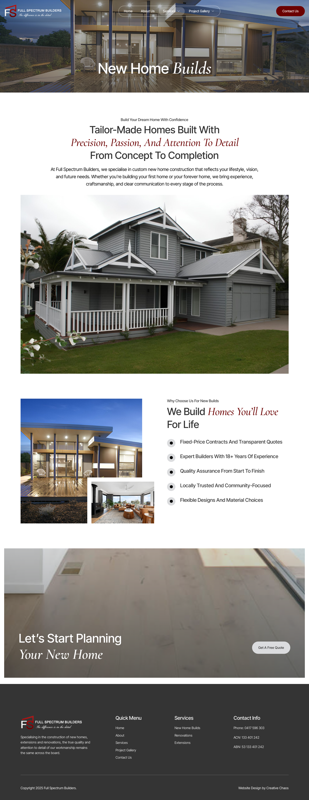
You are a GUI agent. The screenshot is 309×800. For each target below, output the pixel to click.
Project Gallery (202, 11)
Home (128, 11)
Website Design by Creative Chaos (263, 788)
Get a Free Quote (271, 647)
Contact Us (290, 11)
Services (172, 11)
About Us (148, 11)
